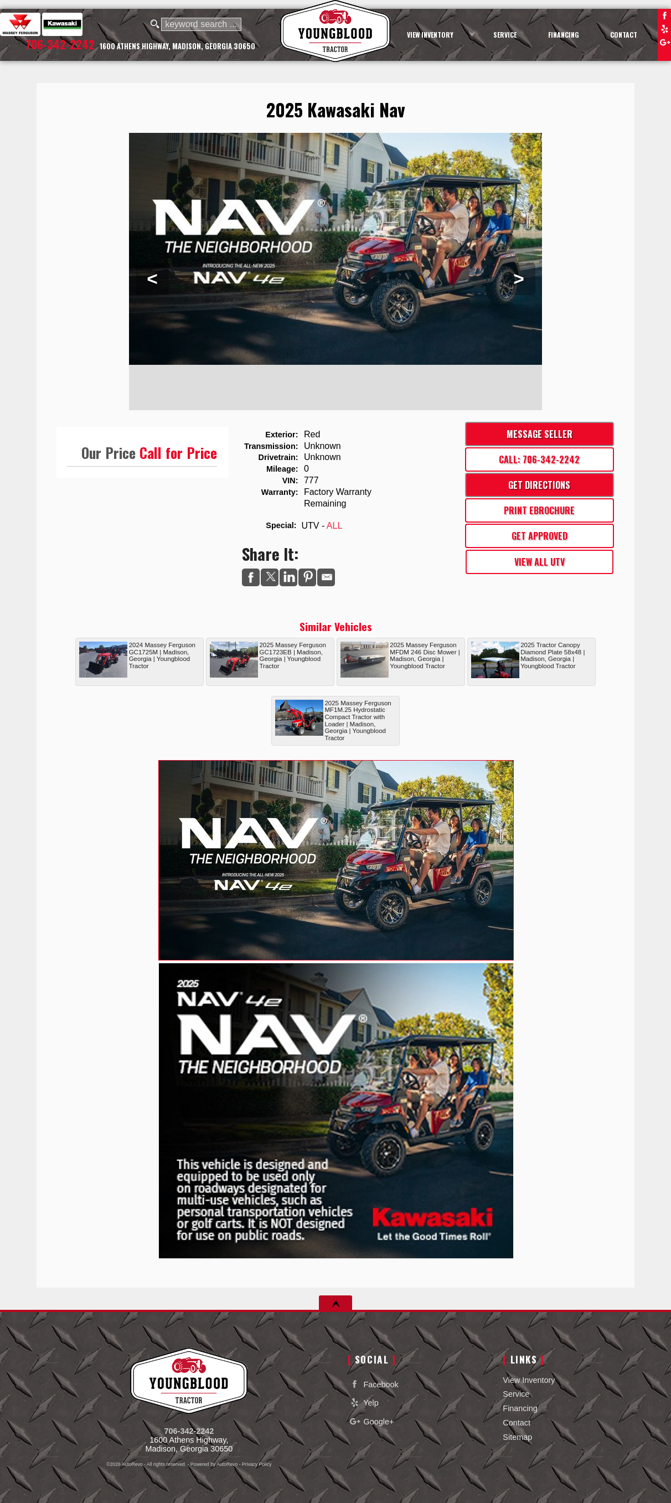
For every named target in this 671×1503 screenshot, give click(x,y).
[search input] (201, 24)
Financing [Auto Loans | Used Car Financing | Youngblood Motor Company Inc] (563, 34)
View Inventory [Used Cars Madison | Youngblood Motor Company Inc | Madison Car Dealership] (430, 34)
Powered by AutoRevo (214, 1464)
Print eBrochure (539, 510)
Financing (520, 1408)
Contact (516, 1422)
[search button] (155, 24)
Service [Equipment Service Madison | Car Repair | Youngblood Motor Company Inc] (505, 34)
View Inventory (529, 1380)
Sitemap (517, 1437)
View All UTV (539, 562)
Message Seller (539, 434)
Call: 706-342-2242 (539, 459)
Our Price (108, 452)
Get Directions (539, 485)
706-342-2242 (189, 1431)
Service (516, 1394)
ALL (334, 525)
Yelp (664, 28)
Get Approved (539, 536)
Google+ (664, 42)
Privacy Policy (257, 1464)
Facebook (664, 15)
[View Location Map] (177, 46)
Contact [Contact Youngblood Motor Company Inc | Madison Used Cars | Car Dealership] (623, 34)
